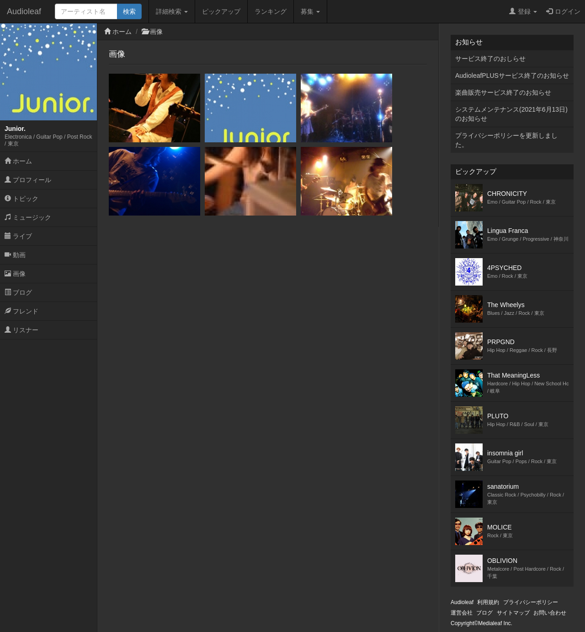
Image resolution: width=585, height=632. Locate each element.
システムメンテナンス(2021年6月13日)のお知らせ (511, 114)
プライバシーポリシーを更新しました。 (506, 140)
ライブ (18, 236)
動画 (15, 255)
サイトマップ (513, 613)
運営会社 (462, 613)
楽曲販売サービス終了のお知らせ (503, 92)
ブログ (18, 292)
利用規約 (488, 602)
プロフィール (28, 180)
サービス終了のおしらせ (490, 58)
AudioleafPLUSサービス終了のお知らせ (512, 75)
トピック (21, 198)
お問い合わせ (549, 613)
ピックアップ (221, 11)
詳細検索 (172, 11)
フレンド (21, 311)
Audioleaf (24, 11)
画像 (15, 273)
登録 (523, 11)
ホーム (18, 161)
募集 (310, 11)
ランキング (271, 11)
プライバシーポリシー (530, 602)
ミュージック (28, 217)
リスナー (21, 330)
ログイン (563, 11)
